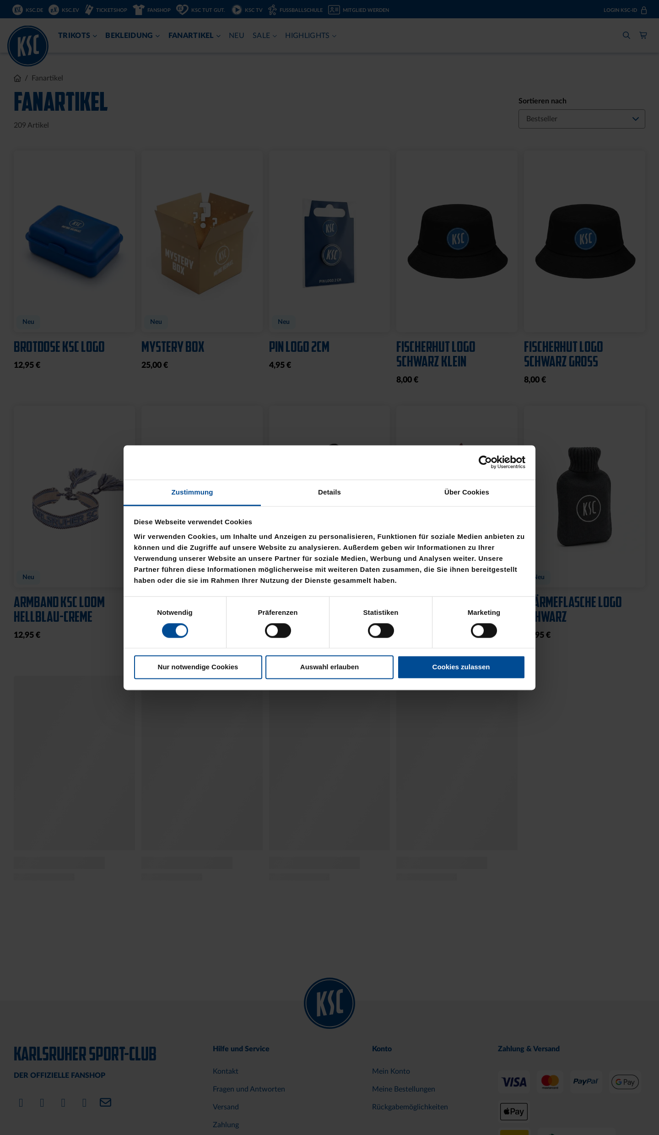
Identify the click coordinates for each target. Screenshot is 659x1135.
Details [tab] (329, 492)
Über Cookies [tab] (466, 492)
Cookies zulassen (461, 667)
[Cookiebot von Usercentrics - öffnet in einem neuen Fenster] (485, 462)
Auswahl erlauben (329, 667)
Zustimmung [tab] (192, 492)
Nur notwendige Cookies (198, 667)
